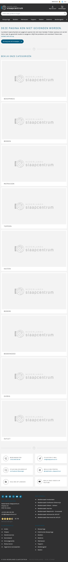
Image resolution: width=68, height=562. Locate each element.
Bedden (15, 19)
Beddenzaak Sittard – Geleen (47, 505)
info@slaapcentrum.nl (8, 514)
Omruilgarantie (9, 541)
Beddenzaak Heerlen (45, 508)
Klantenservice (9, 535)
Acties (6, 529)
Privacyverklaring (36, 559)
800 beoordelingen (6, 521)
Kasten (41, 19)
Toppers (33, 19)
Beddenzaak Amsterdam (46, 499)
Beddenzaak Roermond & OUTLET (49, 517)
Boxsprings (6, 19)
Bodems (49, 19)
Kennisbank (8, 538)
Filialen (6, 532)
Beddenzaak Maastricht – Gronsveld (50, 511)
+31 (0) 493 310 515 (7, 512)
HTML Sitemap (50, 559)
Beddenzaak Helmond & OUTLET (49, 514)
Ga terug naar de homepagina (11, 41)
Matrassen (24, 19)
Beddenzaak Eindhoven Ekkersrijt (49, 502)
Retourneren (8, 544)
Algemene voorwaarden (12, 547)
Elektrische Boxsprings (45, 532)
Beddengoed (59, 19)
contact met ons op (7, 36)
